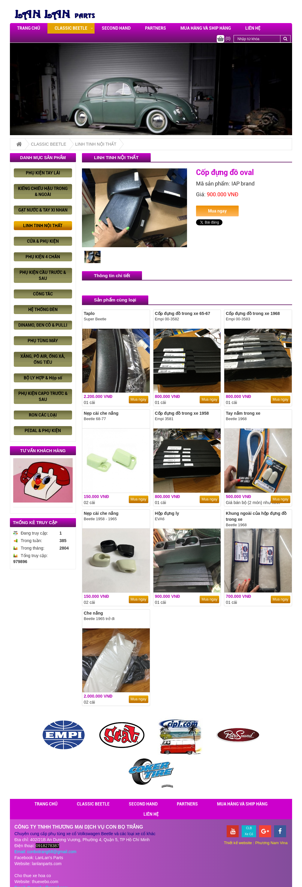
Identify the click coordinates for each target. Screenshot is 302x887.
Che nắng (93, 613)
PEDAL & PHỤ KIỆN (43, 430)
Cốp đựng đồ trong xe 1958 (182, 413)
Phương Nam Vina (271, 843)
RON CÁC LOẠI (43, 415)
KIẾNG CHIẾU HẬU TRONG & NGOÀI (43, 191)
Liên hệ (253, 28)
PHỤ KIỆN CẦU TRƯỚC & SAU (43, 275)
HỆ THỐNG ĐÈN (43, 309)
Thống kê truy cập (35, 522)
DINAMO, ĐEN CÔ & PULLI (42, 325)
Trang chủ (28, 28)
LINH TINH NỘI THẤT (95, 144)
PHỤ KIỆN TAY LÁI (43, 173)
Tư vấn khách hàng (42, 450)
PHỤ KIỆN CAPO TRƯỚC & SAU (43, 396)
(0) (224, 39)
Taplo (89, 313)
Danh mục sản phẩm (43, 157)
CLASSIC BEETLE (71, 28)
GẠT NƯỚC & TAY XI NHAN (43, 210)
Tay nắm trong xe (243, 413)
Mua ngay (217, 211)
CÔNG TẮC (43, 294)
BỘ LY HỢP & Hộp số (43, 377)
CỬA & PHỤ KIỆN (43, 241)
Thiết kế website (238, 843)
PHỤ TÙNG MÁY (43, 340)
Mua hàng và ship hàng (205, 28)
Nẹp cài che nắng (101, 413)
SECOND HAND (116, 28)
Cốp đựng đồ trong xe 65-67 (182, 313)
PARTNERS (155, 28)
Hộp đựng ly (167, 513)
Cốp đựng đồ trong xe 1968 (253, 313)
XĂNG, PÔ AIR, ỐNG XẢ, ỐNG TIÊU (42, 359)
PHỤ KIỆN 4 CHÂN (43, 256)
